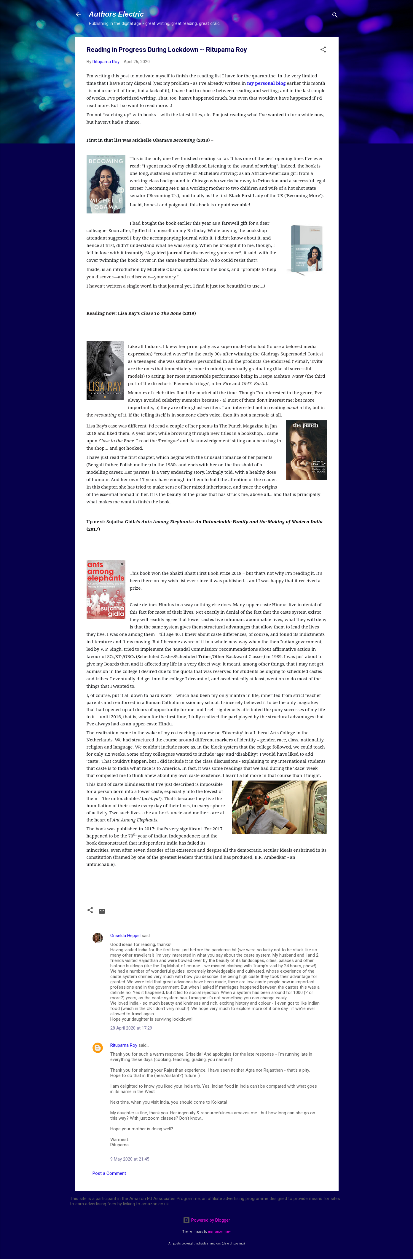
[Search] (335, 16)
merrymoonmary (219, 1232)
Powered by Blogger (206, 1220)
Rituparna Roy (123, 1045)
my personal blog (266, 83)
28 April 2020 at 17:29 (131, 1028)
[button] (323, 50)
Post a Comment (109, 1173)
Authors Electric (116, 14)
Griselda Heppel (125, 935)
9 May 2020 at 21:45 (129, 1159)
